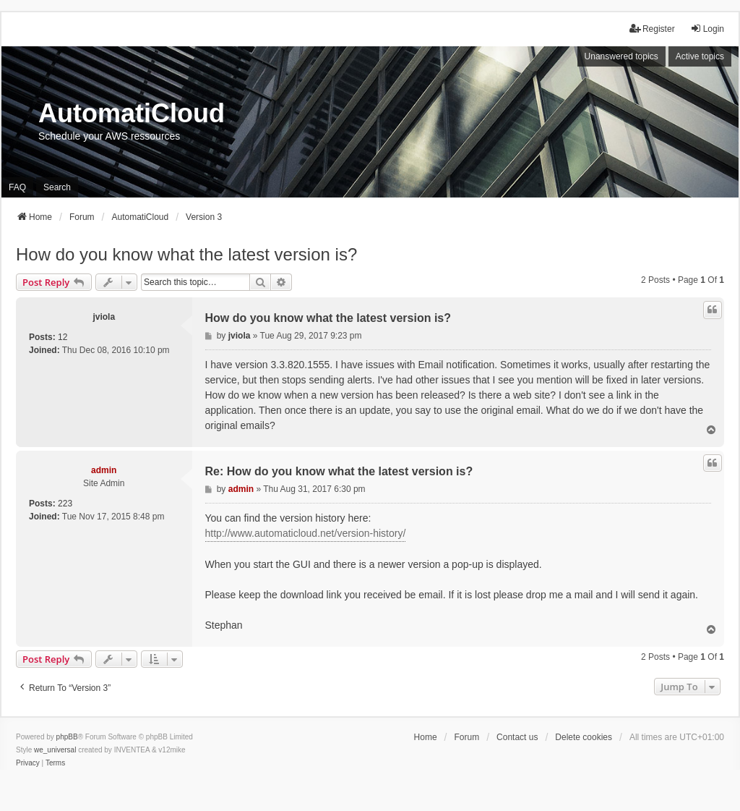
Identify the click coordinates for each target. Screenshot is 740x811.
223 (65, 503)
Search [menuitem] (57, 187)
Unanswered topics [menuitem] (621, 56)
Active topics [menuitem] (700, 56)
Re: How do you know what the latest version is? (339, 471)
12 (62, 337)
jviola (103, 317)
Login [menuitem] (707, 28)
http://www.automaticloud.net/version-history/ (305, 533)
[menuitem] (28, 763)
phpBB (67, 737)
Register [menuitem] (652, 28)
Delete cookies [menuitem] (583, 737)
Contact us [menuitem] (517, 737)
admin (103, 470)
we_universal (55, 750)
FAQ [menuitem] (17, 187)
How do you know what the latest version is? (186, 254)
